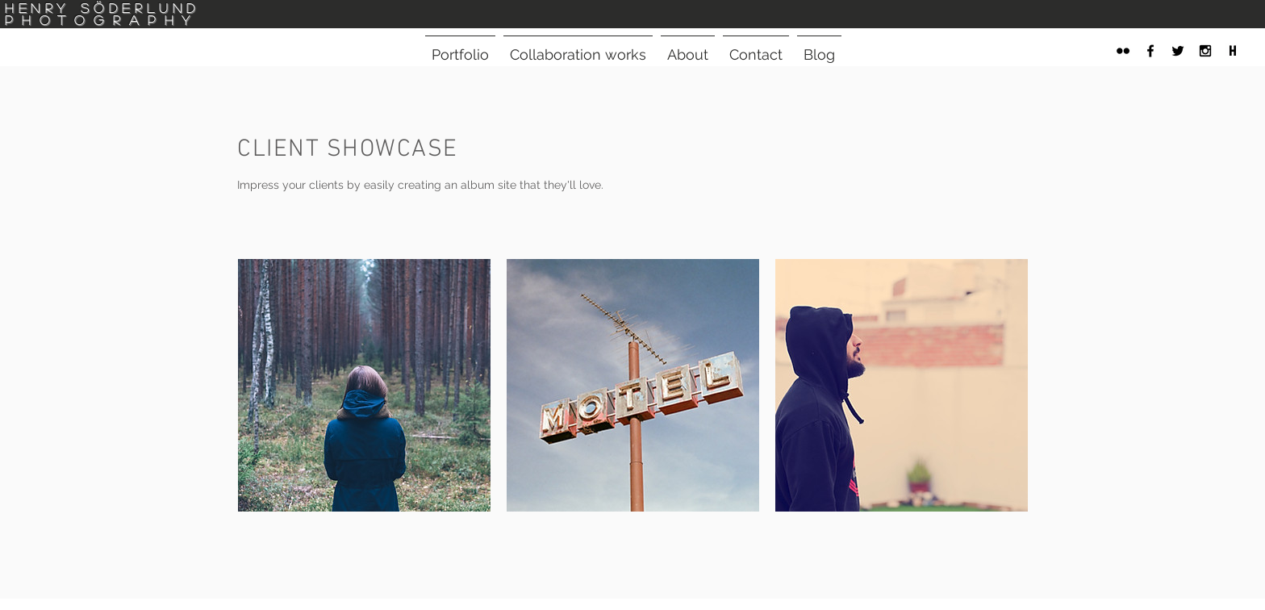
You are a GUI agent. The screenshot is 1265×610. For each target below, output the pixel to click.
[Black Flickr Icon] (1123, 51)
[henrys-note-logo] (1233, 51)
